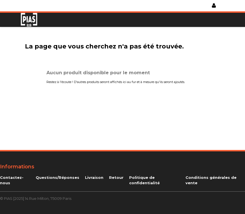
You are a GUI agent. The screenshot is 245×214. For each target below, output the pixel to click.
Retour (116, 177)
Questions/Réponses (57, 177)
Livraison (94, 177)
